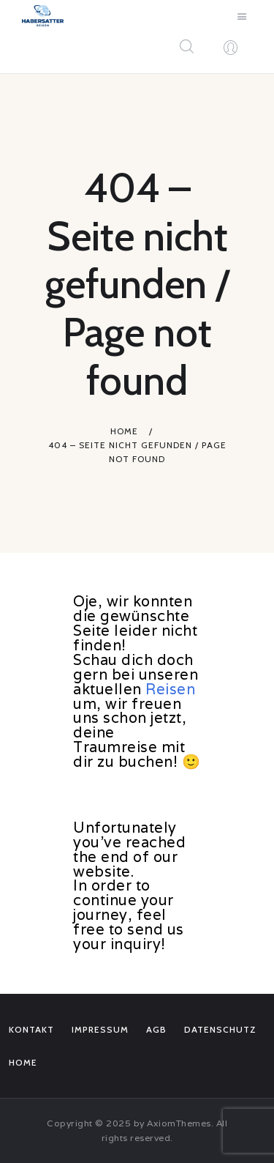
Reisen (170, 689)
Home (124, 431)
